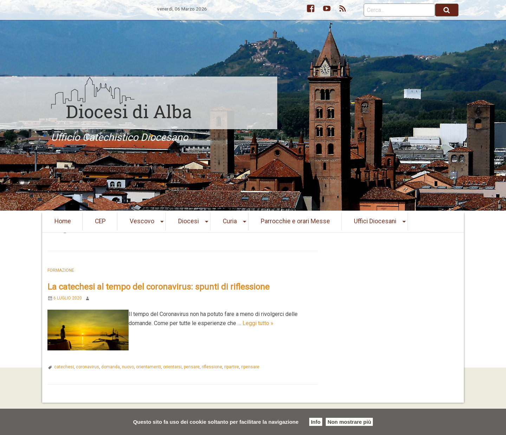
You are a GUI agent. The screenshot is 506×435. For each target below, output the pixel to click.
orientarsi (172, 366)
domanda (110, 366)
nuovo (128, 366)
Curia (230, 221)
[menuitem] (63, 221)
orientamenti (148, 366)
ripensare (250, 366)
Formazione (60, 270)
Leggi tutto (257, 323)
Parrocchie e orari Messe (295, 221)
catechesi (64, 366)
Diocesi (188, 221)
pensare (192, 366)
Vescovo (142, 221)
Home (62, 221)
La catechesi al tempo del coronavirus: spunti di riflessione (158, 287)
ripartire (231, 366)
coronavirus (87, 366)
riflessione (212, 366)
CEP (100, 221)
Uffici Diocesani (375, 221)
